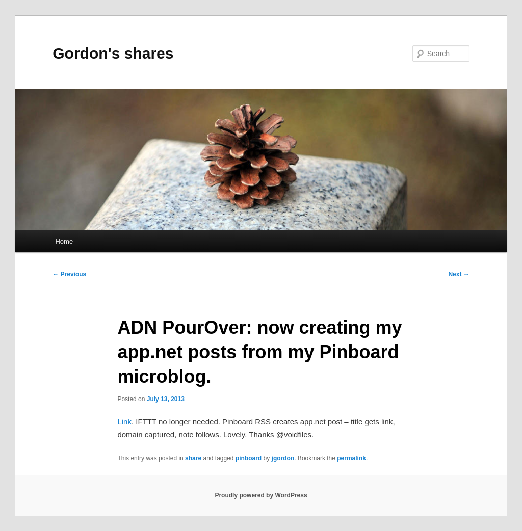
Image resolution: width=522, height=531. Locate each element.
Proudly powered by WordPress (261, 495)
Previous (69, 274)
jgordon (283, 458)
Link (124, 421)
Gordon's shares (113, 53)
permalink (351, 458)
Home (64, 241)
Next (458, 274)
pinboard (249, 458)
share (193, 458)
